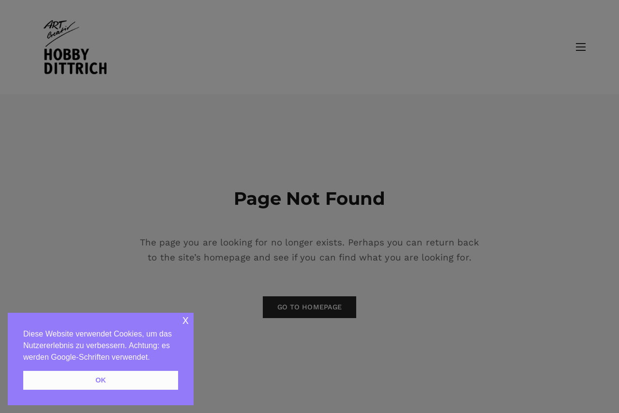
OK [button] (100, 380)
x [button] (185, 319)
